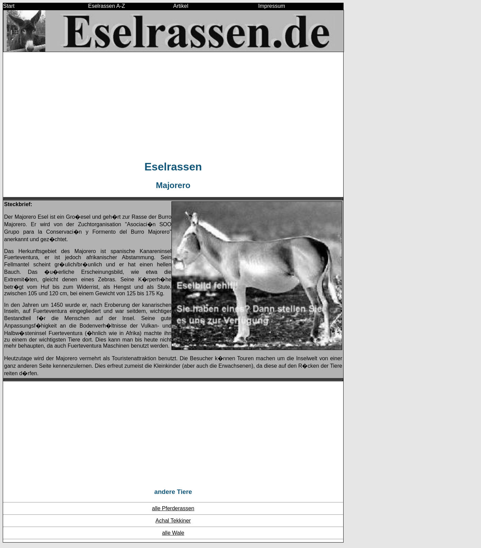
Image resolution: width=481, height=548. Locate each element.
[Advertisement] (173, 105)
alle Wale (173, 533)
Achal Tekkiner (173, 521)
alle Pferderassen (173, 508)
